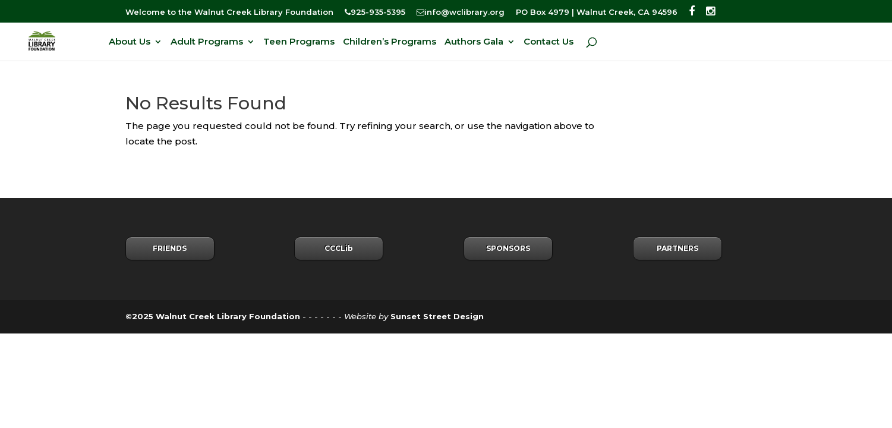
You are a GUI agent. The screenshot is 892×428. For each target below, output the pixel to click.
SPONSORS (508, 248)
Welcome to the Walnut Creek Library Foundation (229, 12)
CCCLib (338, 248)
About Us (129, 42)
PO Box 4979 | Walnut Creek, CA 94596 (596, 12)
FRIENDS (170, 248)
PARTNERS (677, 248)
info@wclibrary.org (461, 12)
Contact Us (548, 42)
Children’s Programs (389, 42)
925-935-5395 (375, 12)
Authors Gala (474, 42)
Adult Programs (207, 42)
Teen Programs (299, 42)
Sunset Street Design (437, 316)
